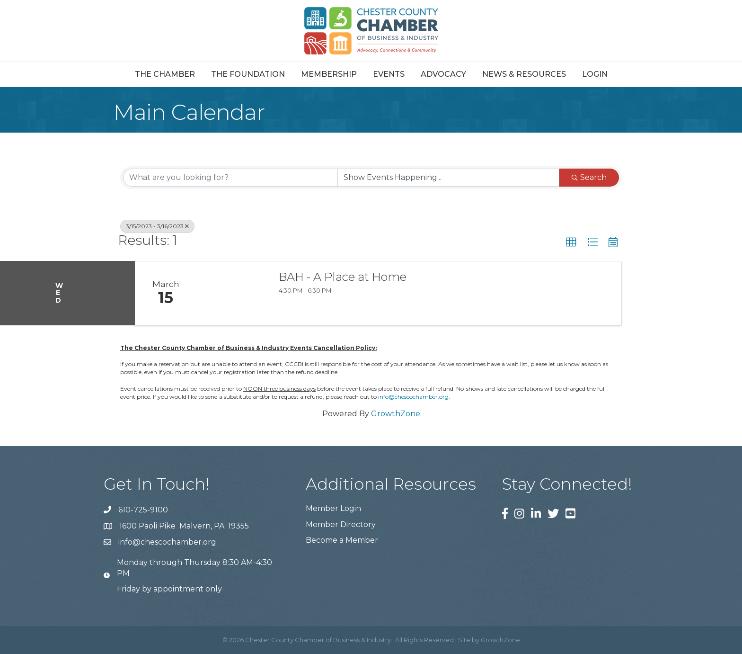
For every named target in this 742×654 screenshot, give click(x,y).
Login (595, 74)
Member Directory (341, 524)
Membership (329, 74)
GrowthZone (395, 413)
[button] (571, 242)
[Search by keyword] (230, 178)
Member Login (333, 508)
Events (389, 74)
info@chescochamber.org (413, 396)
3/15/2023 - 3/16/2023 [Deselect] (157, 226)
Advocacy (443, 74)
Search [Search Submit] (589, 177)
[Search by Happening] (448, 178)
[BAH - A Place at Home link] (232, 293)
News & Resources (524, 74)
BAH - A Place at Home (342, 277)
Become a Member (342, 540)
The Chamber (165, 74)
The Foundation (248, 74)
